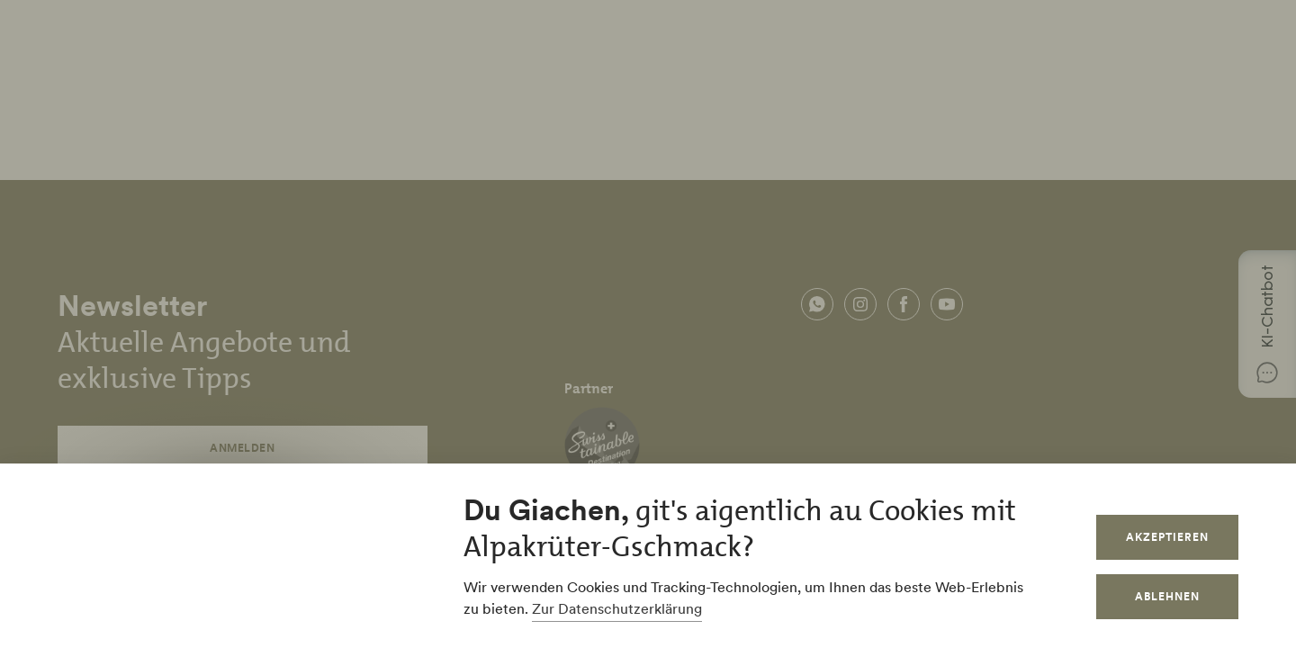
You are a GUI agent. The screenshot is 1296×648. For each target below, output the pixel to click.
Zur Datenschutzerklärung (617, 608)
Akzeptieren (1167, 537)
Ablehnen (1167, 596)
